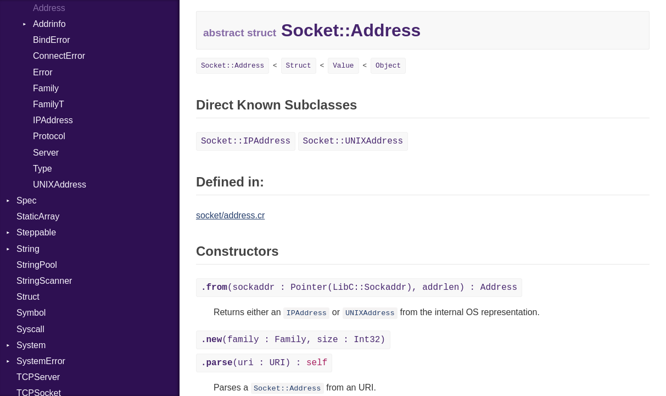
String (28, 249)
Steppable (36, 232)
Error (43, 72)
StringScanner (44, 280)
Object (388, 66)
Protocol (49, 136)
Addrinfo (49, 24)
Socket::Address (232, 66)
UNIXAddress (59, 184)
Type (42, 168)
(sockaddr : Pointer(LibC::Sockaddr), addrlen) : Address (359, 288)
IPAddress (53, 120)
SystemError (40, 361)
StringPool (36, 265)
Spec (26, 200)
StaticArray (37, 216)
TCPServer (38, 377)
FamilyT (48, 104)
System (31, 345)
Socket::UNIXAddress (353, 141)
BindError (51, 40)
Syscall (30, 329)
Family (46, 88)
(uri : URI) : (264, 363)
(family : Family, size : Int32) (293, 340)
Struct (28, 296)
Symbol (31, 312)
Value (343, 66)
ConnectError (59, 56)
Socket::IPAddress (245, 141)
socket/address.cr (230, 215)
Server (46, 152)
